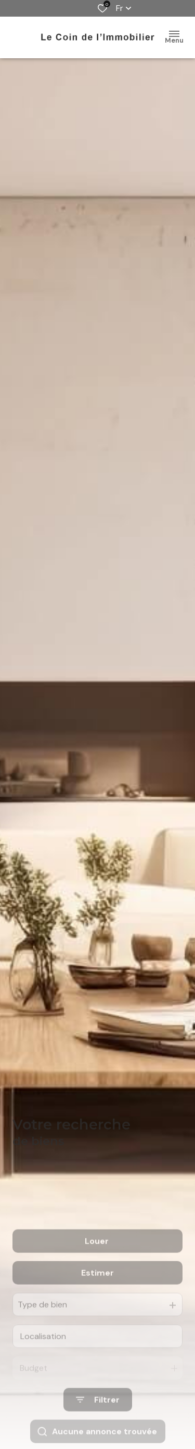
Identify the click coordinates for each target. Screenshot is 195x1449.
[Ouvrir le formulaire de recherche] (97, 1425)
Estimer (97, 1297)
